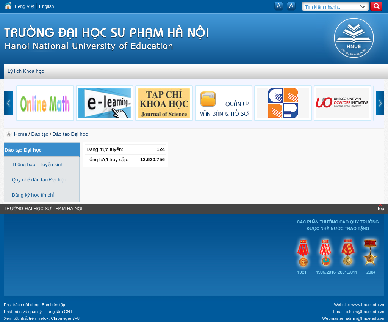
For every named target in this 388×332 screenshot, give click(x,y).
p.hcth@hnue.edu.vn (365, 311)
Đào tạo (39, 134)
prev (8, 103)
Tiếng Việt (24, 6)
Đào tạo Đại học (70, 134)
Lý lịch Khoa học (26, 71)
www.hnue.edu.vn (367, 304)
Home (21, 134)
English (46, 6)
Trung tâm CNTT (59, 311)
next (380, 103)
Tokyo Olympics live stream (27, 329)
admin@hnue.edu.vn (365, 318)
